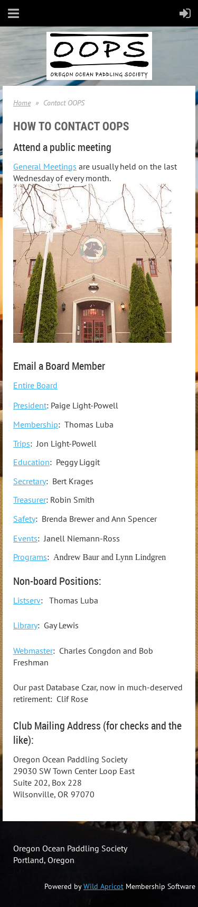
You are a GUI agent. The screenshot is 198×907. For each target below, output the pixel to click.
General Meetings (45, 166)
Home (22, 103)
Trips (21, 443)
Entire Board (35, 385)
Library (25, 625)
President (29, 405)
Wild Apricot (103, 886)
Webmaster (33, 650)
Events (25, 538)
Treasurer (29, 499)
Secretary (29, 481)
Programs (30, 557)
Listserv (27, 600)
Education (31, 462)
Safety (24, 518)
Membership (35, 424)
